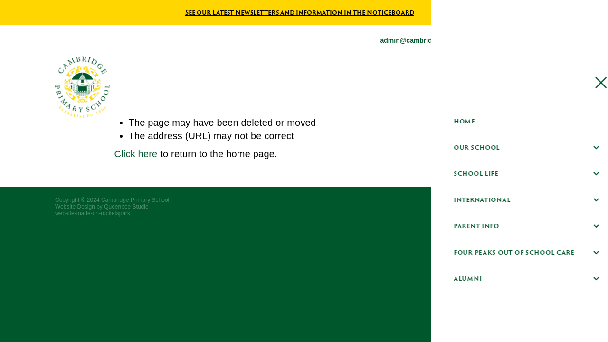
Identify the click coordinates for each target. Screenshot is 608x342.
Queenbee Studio (126, 206)
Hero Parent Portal (490, 87)
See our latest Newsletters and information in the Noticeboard (299, 12)
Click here (136, 154)
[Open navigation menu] (552, 87)
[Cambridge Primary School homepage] (241, 87)
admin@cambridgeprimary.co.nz (431, 40)
